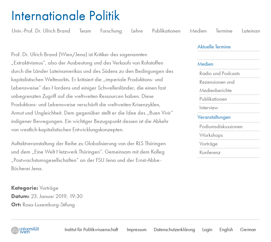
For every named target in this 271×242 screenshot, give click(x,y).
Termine (224, 30)
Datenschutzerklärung (174, 229)
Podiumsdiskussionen (221, 126)
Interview (208, 107)
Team (85, 30)
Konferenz (210, 152)
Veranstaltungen (214, 116)
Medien (198, 30)
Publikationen (166, 30)
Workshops (211, 135)
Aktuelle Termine (214, 46)
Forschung (111, 30)
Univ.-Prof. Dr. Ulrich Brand (41, 30)
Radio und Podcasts (219, 73)
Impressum (137, 229)
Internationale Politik (65, 15)
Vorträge (208, 143)
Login (207, 229)
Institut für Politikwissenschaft (91, 229)
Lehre (137, 30)
